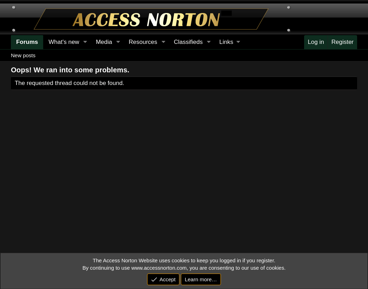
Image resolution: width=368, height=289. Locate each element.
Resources (143, 42)
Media (104, 42)
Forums (27, 42)
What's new (63, 42)
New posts (23, 55)
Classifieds (188, 42)
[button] (229, 42)
